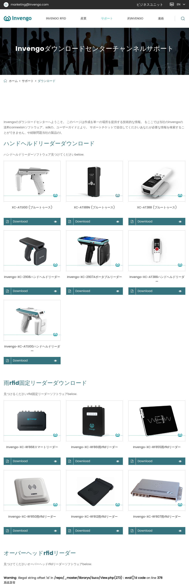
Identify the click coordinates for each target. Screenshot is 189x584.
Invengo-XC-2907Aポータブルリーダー (94, 277)
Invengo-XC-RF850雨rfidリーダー (32, 516)
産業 (83, 18)
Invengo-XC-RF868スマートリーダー (32, 447)
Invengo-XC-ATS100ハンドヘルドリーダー (32, 348)
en (178, 4)
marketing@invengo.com (26, 4)
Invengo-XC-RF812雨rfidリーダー (94, 516)
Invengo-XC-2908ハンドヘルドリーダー (32, 277)
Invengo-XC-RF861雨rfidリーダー (94, 447)
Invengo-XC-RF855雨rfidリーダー (157, 447)
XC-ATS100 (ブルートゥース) (32, 207)
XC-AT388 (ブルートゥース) (157, 207)
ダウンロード (46, 81)
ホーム (13, 81)
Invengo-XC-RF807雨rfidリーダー (157, 516)
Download (16, 221)
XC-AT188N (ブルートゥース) (94, 207)
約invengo (135, 18)
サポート (107, 18)
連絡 (161, 18)
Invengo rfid (56, 18)
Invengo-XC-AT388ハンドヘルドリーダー (157, 279)
